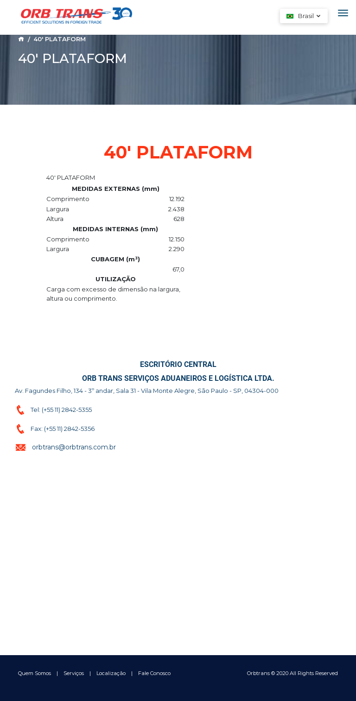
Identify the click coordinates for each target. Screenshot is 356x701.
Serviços (74, 673)
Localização (111, 673)
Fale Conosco (154, 673)
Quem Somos (34, 673)
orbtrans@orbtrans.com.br (74, 447)
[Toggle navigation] (343, 13)
